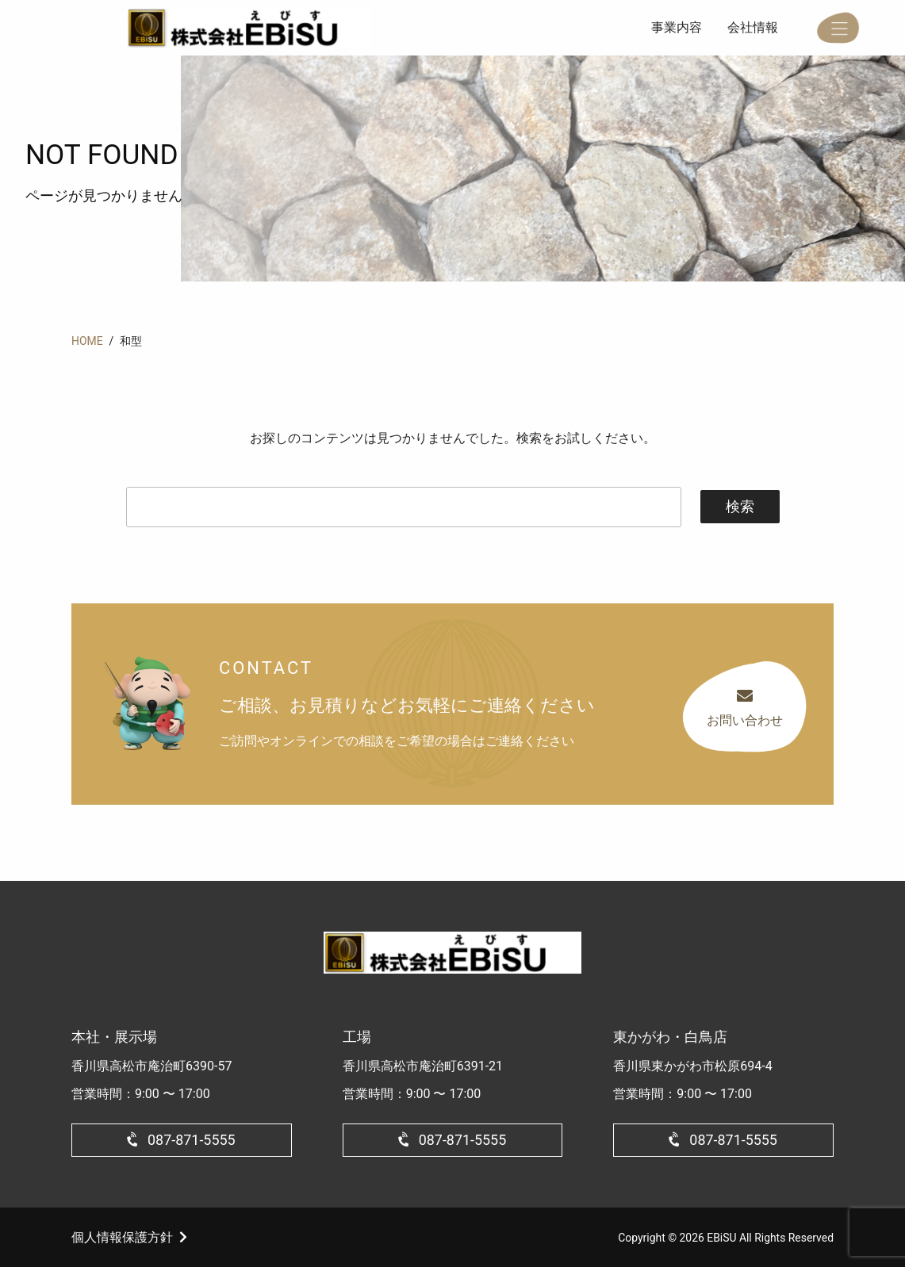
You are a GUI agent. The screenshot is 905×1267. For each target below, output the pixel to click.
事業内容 (676, 27)
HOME (87, 341)
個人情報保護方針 (122, 1237)
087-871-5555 (192, 1139)
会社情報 (752, 27)
